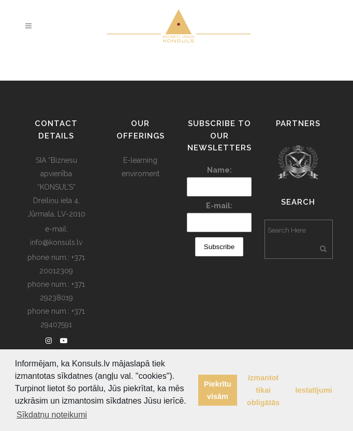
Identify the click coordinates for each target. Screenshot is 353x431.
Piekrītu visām (217, 390)
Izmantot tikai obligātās (263, 390)
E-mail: (219, 206)
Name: (219, 170)
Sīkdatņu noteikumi (52, 414)
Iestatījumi (314, 390)
